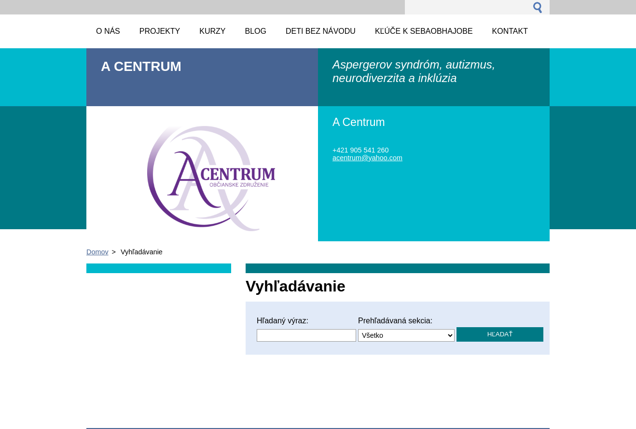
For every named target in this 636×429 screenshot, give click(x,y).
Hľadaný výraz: (282, 321)
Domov (97, 252)
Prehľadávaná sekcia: (395, 321)
